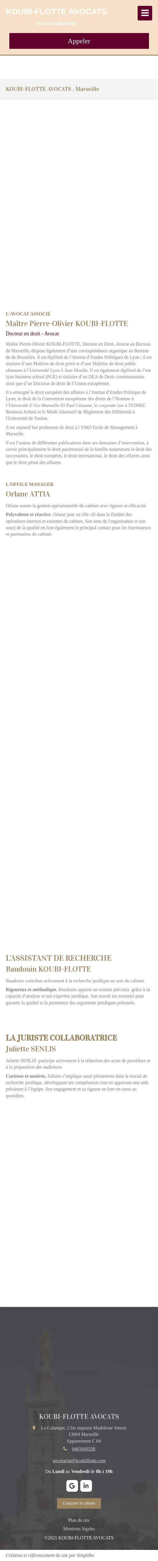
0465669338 (83, 1448)
